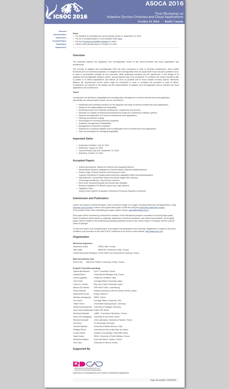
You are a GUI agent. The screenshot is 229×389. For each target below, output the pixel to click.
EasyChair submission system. (152, 207)
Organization (61, 44)
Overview (62, 31)
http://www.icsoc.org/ (154, 231)
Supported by (60, 47)
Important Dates (59, 34)
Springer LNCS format (82, 207)
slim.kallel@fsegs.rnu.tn (139, 210)
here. (120, 39)
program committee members (96, 41)
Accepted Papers (59, 41)
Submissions (61, 38)
